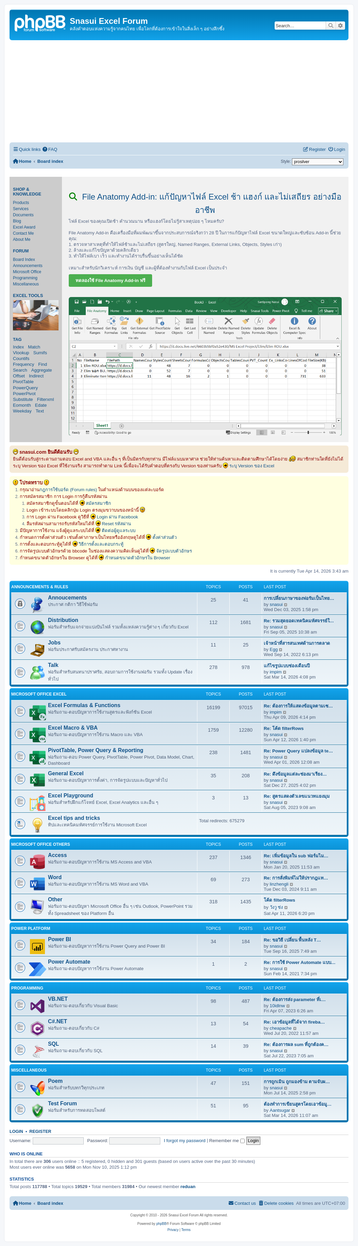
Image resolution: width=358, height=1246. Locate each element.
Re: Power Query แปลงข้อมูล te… (298, 750)
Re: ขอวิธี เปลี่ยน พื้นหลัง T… (292, 940)
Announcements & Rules (39, 587)
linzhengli (279, 884)
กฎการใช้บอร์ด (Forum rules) (68, 489)
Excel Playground (70, 795)
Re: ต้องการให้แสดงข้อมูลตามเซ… (298, 705)
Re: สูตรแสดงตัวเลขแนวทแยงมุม (297, 796)
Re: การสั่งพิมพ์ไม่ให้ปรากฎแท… (296, 878)
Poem (55, 1081)
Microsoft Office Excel (39, 694)
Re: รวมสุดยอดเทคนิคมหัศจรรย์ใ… (299, 620)
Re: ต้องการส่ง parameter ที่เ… (295, 999)
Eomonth (22, 405)
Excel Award (24, 227)
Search (20, 370)
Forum (21, 251)
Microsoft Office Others (40, 844)
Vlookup (21, 352)
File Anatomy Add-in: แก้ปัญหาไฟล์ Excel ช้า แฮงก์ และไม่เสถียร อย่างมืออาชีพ (205, 203)
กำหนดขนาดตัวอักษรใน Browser (137, 557)
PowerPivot (24, 393)
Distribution (63, 620)
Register (40, 1131)
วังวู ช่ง (276, 907)
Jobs (54, 642)
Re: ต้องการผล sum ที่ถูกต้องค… (296, 1044)
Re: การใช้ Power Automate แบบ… (300, 962)
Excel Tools (28, 295)
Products (21, 202)
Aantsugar (280, 1110)
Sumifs (40, 352)
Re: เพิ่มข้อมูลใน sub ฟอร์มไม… (296, 855)
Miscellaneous (26, 284)
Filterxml (45, 399)
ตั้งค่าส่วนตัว (164, 537)
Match (34, 346)
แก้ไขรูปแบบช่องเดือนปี (287, 665)
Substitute (23, 399)
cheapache (281, 1028)
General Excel (66, 773)
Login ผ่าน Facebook (117, 516)
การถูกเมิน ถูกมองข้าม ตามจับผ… (297, 1081)
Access (57, 855)
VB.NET (58, 999)
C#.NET (57, 1021)
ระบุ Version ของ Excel (251, 465)
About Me (21, 239)
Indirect (36, 375)
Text (40, 411)
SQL (53, 1044)
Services (21, 208)
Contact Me (23, 233)
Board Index (24, 259)
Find (42, 364)
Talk (53, 665)
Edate (41, 405)
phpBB (161, 1224)
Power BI (59, 939)
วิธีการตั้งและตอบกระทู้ (101, 544)
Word (55, 877)
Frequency (23, 364)
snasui (276, 604)
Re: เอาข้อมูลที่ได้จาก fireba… (294, 1022)
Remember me (227, 1140)
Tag (17, 339)
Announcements (28, 265)
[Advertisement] (179, 91)
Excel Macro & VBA (73, 728)
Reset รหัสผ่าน (116, 523)
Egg (274, 649)
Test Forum (62, 1103)
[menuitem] (49, 149)
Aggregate (41, 370)
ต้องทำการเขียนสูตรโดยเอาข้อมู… (297, 1104)
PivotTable (23, 381)
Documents (23, 215)
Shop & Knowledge (27, 192)
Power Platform (30, 928)
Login (16, 1131)
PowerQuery (25, 387)
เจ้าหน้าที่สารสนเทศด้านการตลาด (297, 643)
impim (276, 671)
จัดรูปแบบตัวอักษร (174, 551)
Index (18, 346)
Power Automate (69, 962)
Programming (25, 278)
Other (55, 899)
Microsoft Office (27, 271)
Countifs (21, 358)
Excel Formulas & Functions (84, 705)
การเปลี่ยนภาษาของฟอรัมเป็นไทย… (299, 598)
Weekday (22, 411)
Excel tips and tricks (74, 818)
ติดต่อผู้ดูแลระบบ (118, 530)
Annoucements (67, 598)
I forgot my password (185, 1140)
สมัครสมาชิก (98, 503)
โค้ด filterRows (279, 900)
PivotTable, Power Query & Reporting (95, 750)
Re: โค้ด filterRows (284, 728)
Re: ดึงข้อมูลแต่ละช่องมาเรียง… (295, 774)
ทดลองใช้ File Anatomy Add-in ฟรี (111, 280)
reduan (187, 1186)
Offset (19, 375)
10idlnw (277, 1005)
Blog (17, 221)
